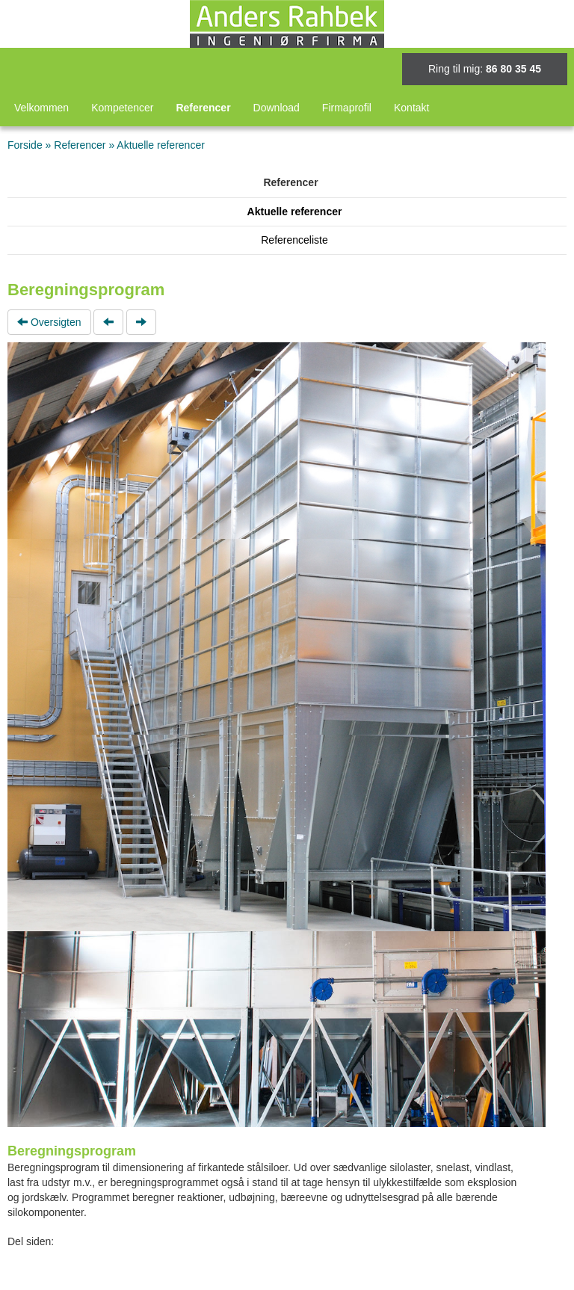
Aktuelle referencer (161, 145)
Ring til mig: (484, 69)
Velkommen (41, 108)
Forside (25, 145)
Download (276, 108)
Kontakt (411, 108)
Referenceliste (294, 240)
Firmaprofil (346, 108)
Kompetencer (122, 108)
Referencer (203, 108)
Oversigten (49, 322)
